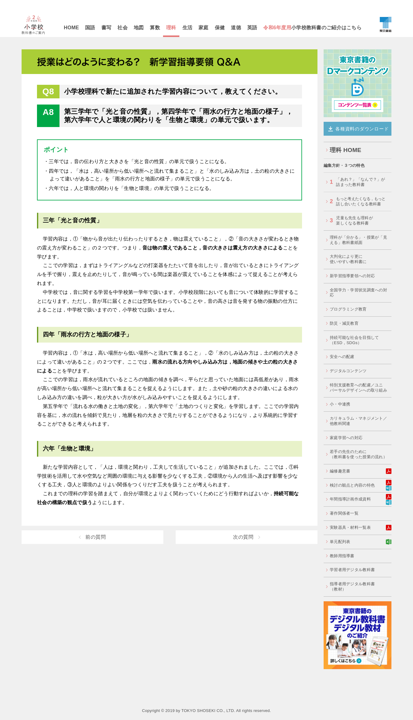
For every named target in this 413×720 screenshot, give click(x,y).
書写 (106, 27)
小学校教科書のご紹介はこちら (312, 27)
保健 (220, 27)
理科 (171, 27)
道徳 (236, 27)
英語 (252, 27)
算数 (155, 27)
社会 (122, 27)
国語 (90, 27)
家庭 (203, 27)
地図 (139, 27)
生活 (187, 27)
